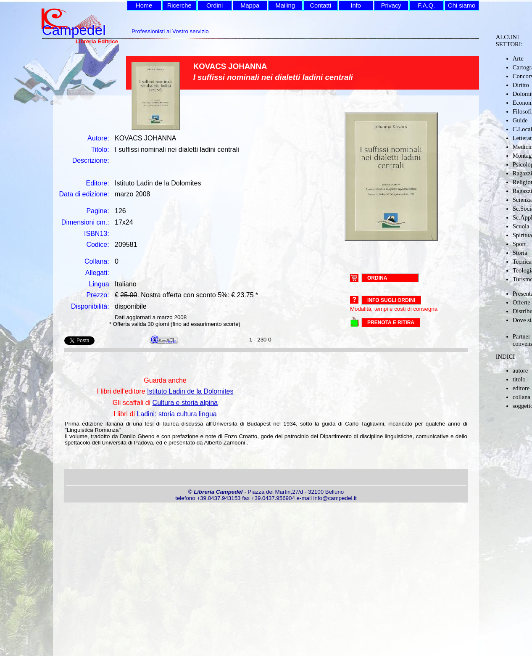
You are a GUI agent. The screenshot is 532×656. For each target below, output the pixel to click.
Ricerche (179, 5)
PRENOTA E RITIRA (390, 322)
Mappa (249, 5)
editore (521, 388)
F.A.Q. (426, 5)
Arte (518, 58)
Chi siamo (461, 5)
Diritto (521, 85)
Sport (519, 244)
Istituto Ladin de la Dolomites (190, 391)
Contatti (320, 5)
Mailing (285, 5)
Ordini (214, 5)
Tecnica (522, 261)
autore (520, 370)
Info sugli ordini (391, 300)
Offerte (521, 302)
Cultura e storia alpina (185, 402)
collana (521, 397)
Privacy (391, 5)
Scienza (522, 199)
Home (144, 5)
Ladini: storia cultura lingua (176, 414)
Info (355, 5)
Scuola (521, 226)
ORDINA (377, 277)
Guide (520, 120)
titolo (519, 379)
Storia (520, 252)
